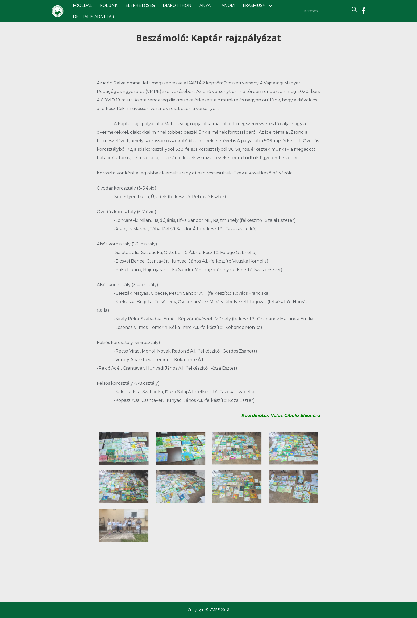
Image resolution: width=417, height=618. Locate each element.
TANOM (227, 5)
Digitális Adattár (93, 16)
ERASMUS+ (254, 5)
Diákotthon (177, 5)
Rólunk (109, 5)
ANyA (205, 5)
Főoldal (82, 5)
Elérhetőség (140, 5)
